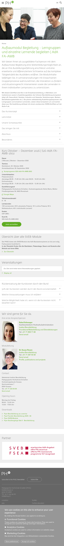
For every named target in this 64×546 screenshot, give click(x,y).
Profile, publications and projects (32, 360)
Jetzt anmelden (11, 224)
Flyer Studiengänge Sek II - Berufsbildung (19, 420)
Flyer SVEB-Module (11, 418)
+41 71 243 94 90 (11, 389)
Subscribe (34, 479)
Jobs (3, 503)
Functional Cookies (16, 519)
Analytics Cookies (15, 527)
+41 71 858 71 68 (29, 332)
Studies (34, 500)
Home (4, 43)
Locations (5, 500)
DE (57, 2)
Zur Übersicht (9, 252)
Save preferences (12, 541)
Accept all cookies (28, 541)
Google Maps (9, 194)
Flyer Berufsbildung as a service (15, 414)
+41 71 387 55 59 (29, 355)
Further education (38, 503)
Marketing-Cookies (16, 533)
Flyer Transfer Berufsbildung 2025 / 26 (17, 416)
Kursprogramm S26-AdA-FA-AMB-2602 (18, 171)
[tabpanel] (32, 451)
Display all (8, 273)
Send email (23, 334)
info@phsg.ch (6, 496)
